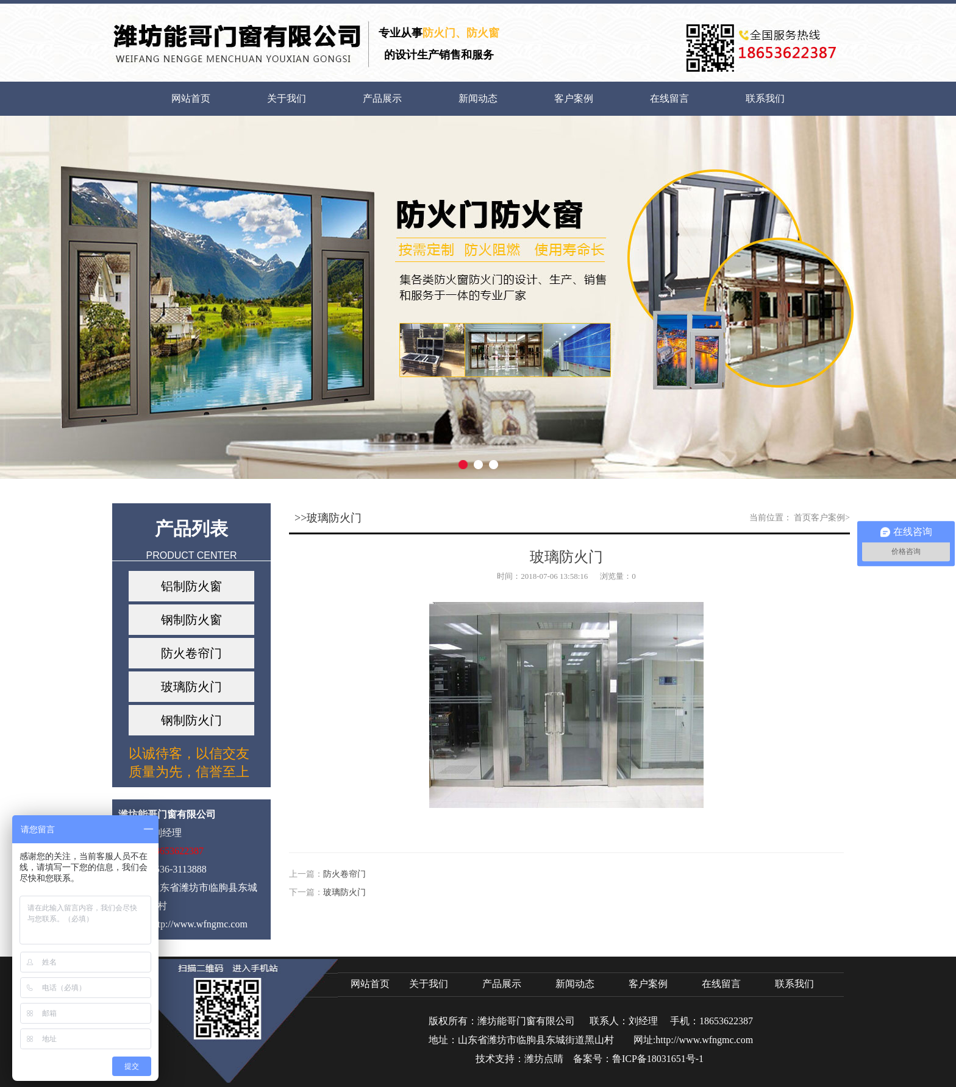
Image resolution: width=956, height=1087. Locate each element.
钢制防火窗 (191, 619)
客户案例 (573, 98)
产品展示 (382, 98)
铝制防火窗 (191, 586)
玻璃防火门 (191, 686)
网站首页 (190, 98)
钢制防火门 (191, 720)
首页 (802, 517)
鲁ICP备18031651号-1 (658, 1058)
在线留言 (669, 98)
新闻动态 (478, 98)
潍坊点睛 (543, 1058)
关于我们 (286, 98)
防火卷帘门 (191, 653)
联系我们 (765, 98)
